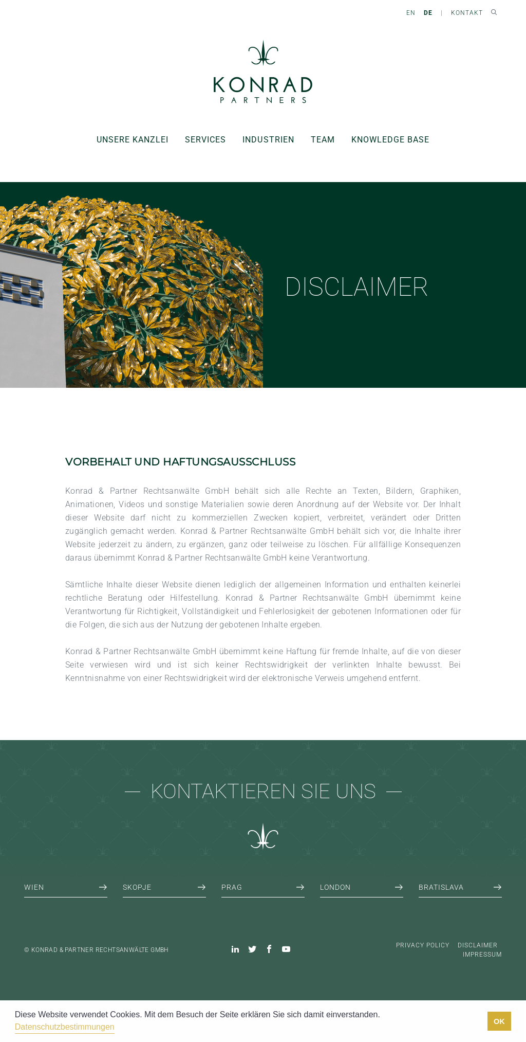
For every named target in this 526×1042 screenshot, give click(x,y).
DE (428, 12)
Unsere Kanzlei (132, 140)
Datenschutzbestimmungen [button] (65, 1026)
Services (205, 140)
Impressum (482, 954)
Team (323, 140)
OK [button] (499, 1021)
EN (411, 12)
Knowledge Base (390, 140)
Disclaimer (478, 945)
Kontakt (467, 12)
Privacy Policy (422, 945)
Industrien (268, 140)
